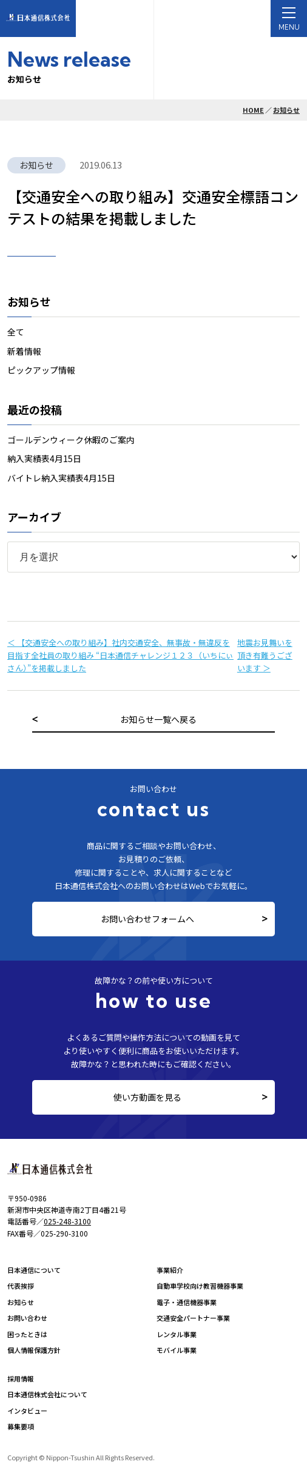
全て (15, 332)
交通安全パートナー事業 (193, 1318)
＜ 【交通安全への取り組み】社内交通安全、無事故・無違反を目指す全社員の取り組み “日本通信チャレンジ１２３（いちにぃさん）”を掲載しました (120, 655)
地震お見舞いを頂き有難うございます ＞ (264, 655)
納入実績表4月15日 (44, 458)
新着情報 (24, 351)
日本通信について (34, 1270)
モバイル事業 (177, 1350)
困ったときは (27, 1334)
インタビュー (27, 1410)
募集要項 (20, 1426)
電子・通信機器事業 (187, 1302)
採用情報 (20, 1378)
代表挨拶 (20, 1285)
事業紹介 (170, 1270)
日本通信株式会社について (47, 1394)
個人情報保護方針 (34, 1350)
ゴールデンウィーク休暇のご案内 (71, 440)
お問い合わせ (27, 1318)
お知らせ (286, 110)
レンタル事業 (177, 1334)
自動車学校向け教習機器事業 (200, 1285)
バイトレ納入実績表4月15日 (61, 478)
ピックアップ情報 (41, 370)
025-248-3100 (67, 1221)
